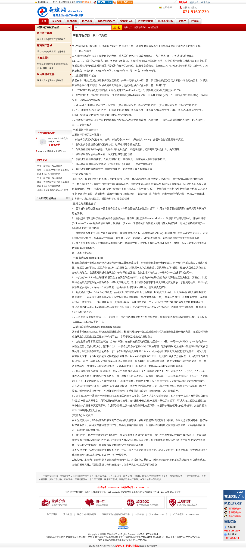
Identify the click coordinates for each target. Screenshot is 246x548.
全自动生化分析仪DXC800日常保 (52, 190)
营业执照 (67, 514)
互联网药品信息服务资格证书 (116, 514)
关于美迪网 (52, 514)
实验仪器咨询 (235, 516)
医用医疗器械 (44, 33)
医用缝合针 (42, 80)
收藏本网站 (43, 2)
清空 (68, 198)
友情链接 (139, 514)
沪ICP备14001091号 (158, 514)
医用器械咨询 (235, 508)
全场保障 (167, 7)
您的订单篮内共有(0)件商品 (102, 545)
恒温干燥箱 (54, 64)
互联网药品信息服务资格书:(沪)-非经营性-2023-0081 (123, 540)
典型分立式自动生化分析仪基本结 (53, 170)
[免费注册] (87, 2)
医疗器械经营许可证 (86, 514)
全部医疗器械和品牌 (48, 27)
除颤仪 (52, 39)
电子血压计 (52, 51)
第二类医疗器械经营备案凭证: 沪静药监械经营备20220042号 (123, 537)
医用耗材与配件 (45, 74)
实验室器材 (43, 57)
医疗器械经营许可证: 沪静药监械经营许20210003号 (70, 537)
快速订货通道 (132, 545)
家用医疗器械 (44, 45)
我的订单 (183, 2)
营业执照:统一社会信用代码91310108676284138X (176, 537)
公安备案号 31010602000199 (186, 514)
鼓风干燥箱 (48, 68)
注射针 (52, 80)
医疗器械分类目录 (148, 545)
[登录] (79, 2)
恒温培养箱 (42, 64)
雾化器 (62, 51)
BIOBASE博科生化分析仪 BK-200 (58, 140)
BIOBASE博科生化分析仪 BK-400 (52, 151)
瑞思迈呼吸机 (140, 27)
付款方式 (194, 2)
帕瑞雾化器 (153, 27)
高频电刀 (61, 39)
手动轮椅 (41, 51)
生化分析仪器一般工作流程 (50, 166)
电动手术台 (42, 39)
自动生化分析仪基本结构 (48, 174)
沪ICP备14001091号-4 (147, 534)
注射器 (60, 80)
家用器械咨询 (235, 512)
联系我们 (205, 2)
